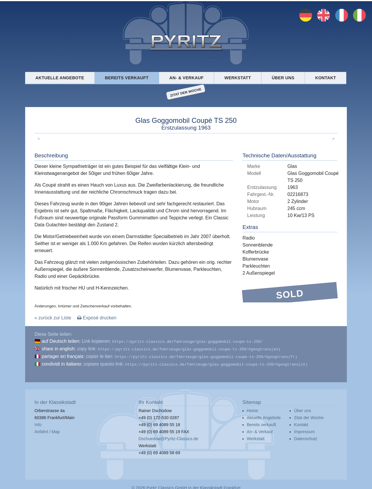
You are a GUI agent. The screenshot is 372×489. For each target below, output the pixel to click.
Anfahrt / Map (47, 429)
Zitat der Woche (186, 92)
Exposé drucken (96, 317)
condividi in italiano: (62, 362)
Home (252, 408)
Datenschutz (305, 436)
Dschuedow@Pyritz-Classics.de (168, 436)
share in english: (59, 348)
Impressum (304, 429)
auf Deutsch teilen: (61, 341)
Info (38, 422)
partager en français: (63, 355)
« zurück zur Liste (53, 317)
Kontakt (325, 77)
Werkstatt (237, 77)
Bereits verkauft (127, 77)
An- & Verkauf (186, 77)
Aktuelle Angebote (59, 77)
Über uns (283, 77)
